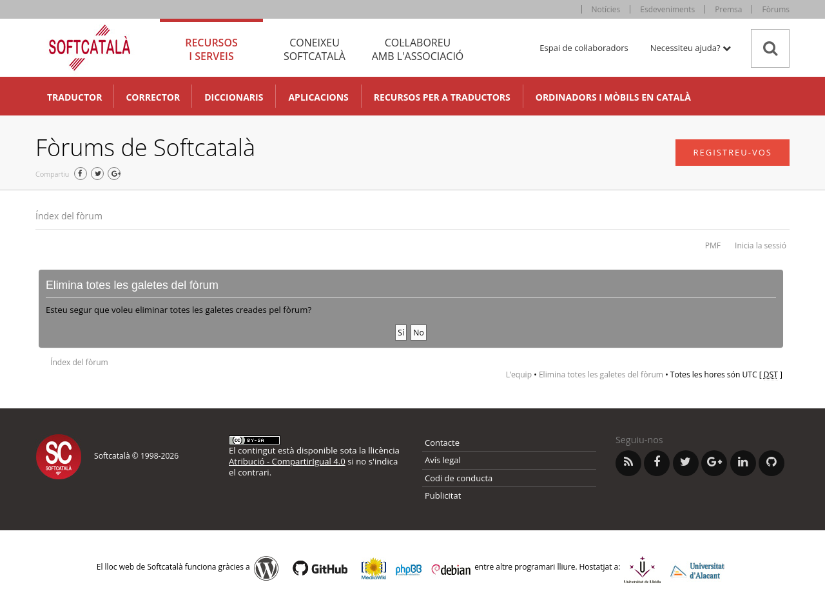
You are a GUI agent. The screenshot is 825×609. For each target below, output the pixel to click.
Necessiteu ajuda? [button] (690, 48)
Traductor (74, 97)
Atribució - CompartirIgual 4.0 (287, 461)
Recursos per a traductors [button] (442, 97)
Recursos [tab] (211, 49)
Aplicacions (318, 97)
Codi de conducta (458, 478)
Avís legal (443, 460)
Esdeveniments (667, 9)
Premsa (728, 9)
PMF (713, 245)
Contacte (442, 442)
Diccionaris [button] (233, 97)
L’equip (519, 374)
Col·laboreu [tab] (417, 49)
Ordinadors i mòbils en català (613, 97)
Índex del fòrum (68, 216)
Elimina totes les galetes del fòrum (601, 374)
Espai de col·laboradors (583, 48)
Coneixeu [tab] (314, 49)
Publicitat (443, 495)
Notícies (606, 9)
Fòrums (776, 9)
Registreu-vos (732, 152)
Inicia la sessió (760, 245)
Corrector (153, 97)
